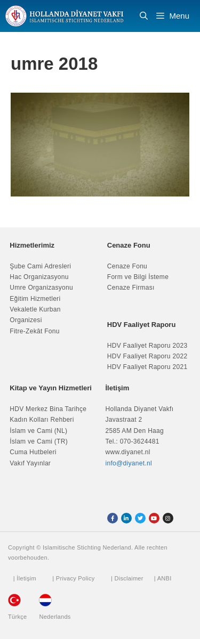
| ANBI (163, 578)
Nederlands (54, 616)
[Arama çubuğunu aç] (143, 16)
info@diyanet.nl (129, 463)
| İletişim (24, 578)
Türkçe (17, 616)
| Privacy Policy (73, 578)
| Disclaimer (127, 578)
